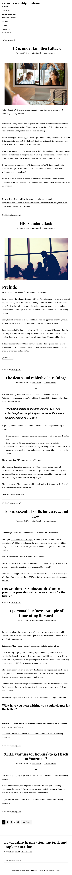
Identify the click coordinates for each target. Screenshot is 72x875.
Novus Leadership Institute (21, 3)
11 (18, 821)
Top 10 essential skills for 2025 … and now (36, 513)
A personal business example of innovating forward (36, 613)
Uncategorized (16, 215)
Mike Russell (10, 199)
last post (10, 330)
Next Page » (26, 822)
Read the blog (26, 852)
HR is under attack (36, 223)
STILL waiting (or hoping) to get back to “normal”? (36, 756)
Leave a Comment (50, 53)
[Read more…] (7, 358)
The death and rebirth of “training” (36, 377)
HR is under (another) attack (36, 48)
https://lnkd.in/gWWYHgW (22, 539)
